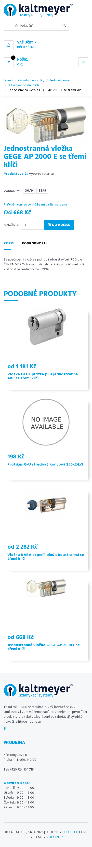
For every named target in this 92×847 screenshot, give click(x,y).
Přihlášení (25, 47)
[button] (46, 42)
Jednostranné (60, 80)
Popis (9, 243)
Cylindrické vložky (31, 80)
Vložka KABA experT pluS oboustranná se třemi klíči (45, 557)
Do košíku (59, 225)
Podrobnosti (34, 243)
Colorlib (69, 832)
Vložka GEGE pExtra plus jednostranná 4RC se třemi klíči (42, 376)
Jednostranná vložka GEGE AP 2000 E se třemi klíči (43, 647)
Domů (8, 80)
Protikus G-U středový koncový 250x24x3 (45, 464)
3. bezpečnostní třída (23, 85)
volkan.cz (54, 837)
